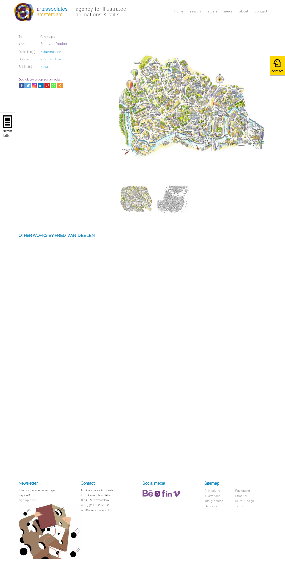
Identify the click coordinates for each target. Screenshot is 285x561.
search (195, 11)
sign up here (27, 500)
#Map (44, 66)
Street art (241, 496)
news (228, 11)
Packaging (242, 490)
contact (261, 11)
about (243, 11)
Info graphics (214, 501)
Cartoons (211, 506)
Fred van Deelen (53, 43)
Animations (212, 490)
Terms (239, 506)
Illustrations (212, 496)
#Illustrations (50, 52)
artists (212, 11)
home (178, 11)
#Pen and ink (51, 59)
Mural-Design (244, 501)
